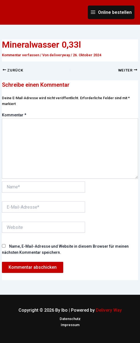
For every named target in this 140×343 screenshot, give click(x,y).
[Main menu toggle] (111, 12)
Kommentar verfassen (20, 55)
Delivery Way (109, 310)
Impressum (70, 325)
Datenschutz (70, 319)
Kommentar (14, 115)
